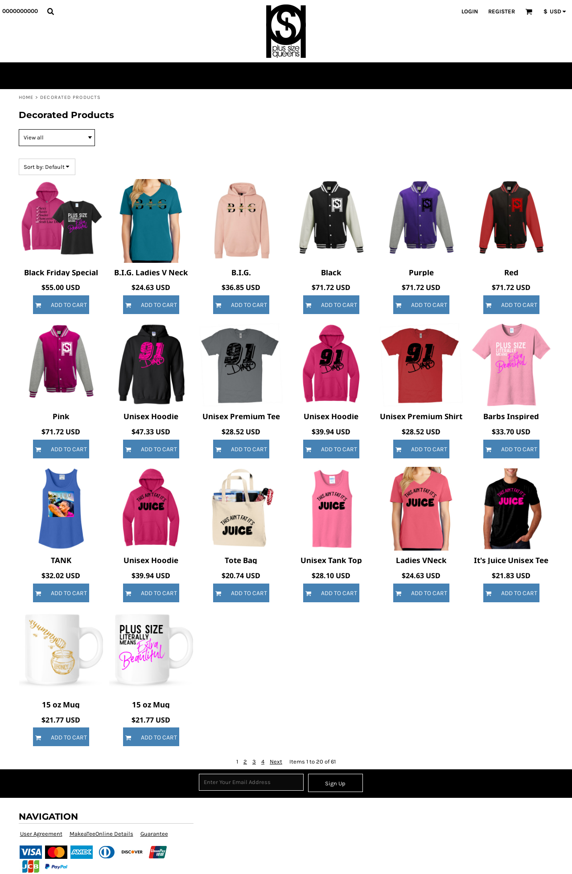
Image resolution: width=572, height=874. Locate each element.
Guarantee (154, 833)
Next (276, 761)
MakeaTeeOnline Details (101, 833)
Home (26, 97)
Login (469, 11)
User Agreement (41, 833)
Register (501, 11)
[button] (50, 11)
